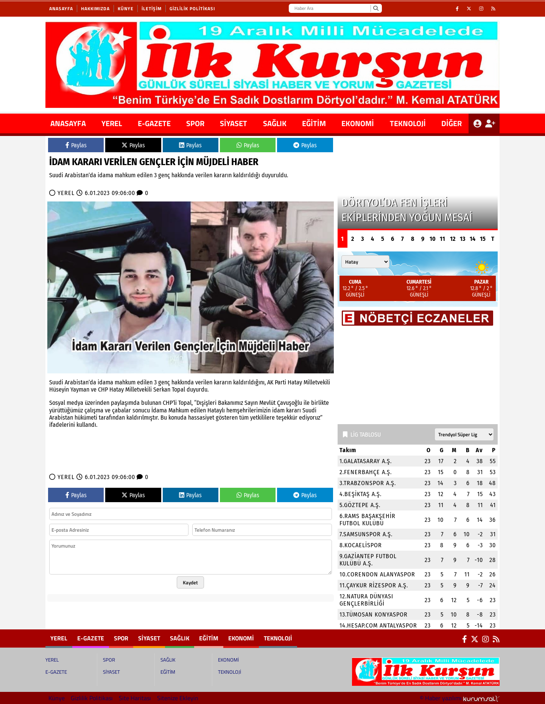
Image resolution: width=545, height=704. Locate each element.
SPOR (195, 123)
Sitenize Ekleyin (177, 697)
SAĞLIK (275, 123)
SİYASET (233, 123)
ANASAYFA (68, 123)
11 (442, 238)
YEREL (111, 123)
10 (433, 238)
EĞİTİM (314, 123)
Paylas (76, 145)
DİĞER (451, 123)
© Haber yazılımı (460, 697)
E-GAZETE (154, 123)
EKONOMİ (357, 123)
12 (452, 238)
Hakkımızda (95, 8)
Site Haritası (135, 697)
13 (463, 238)
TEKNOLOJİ (408, 123)
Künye (126, 8)
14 (472, 238)
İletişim (152, 8)
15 (483, 238)
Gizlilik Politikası (192, 8)
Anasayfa (61, 8)
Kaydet (190, 582)
